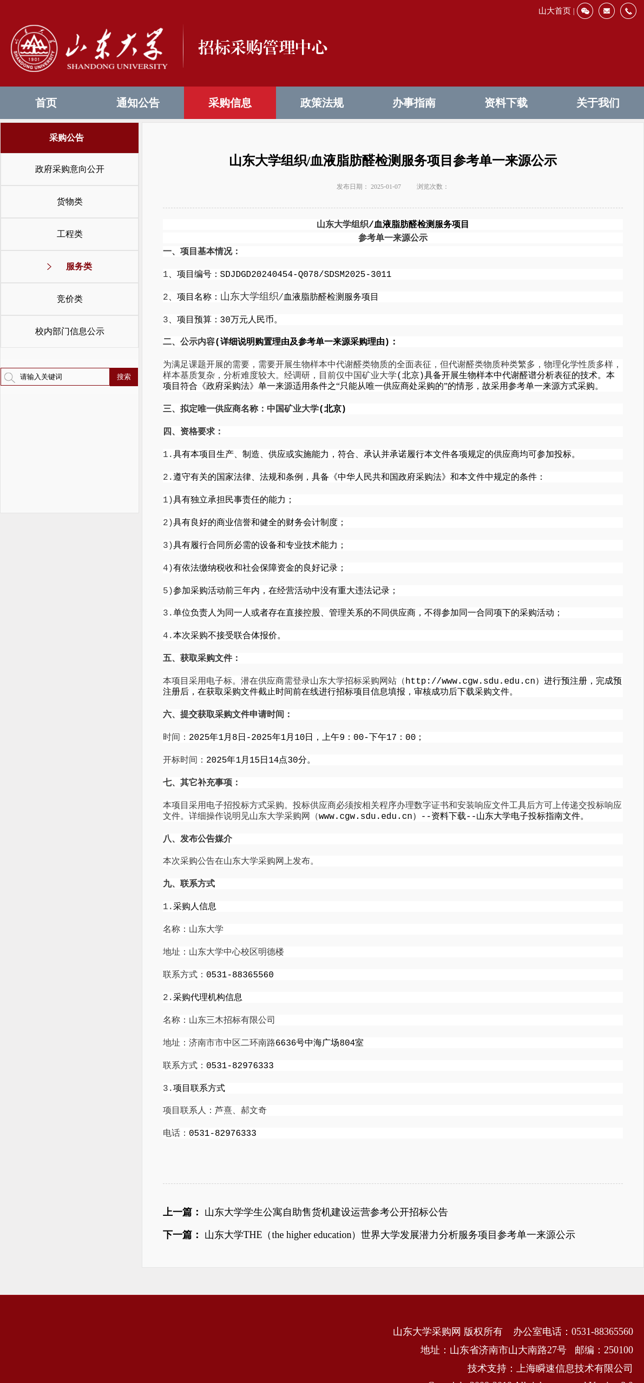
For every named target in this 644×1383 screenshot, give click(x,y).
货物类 (70, 201)
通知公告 (138, 103)
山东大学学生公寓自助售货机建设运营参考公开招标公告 (326, 1188)
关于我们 (598, 103)
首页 (46, 103)
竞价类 (70, 298)
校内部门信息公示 (69, 331)
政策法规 (322, 103)
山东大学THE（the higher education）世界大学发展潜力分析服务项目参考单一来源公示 (390, 1211)
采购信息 (230, 103)
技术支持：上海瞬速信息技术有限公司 (550, 1345)
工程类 (70, 234)
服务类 (79, 266)
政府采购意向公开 (69, 169)
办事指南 (414, 103)
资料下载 (506, 103)
